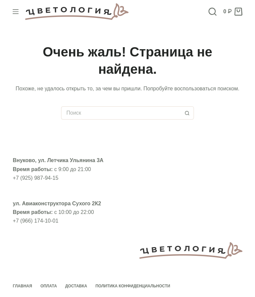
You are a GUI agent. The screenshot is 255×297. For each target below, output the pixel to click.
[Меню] (16, 12)
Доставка (76, 286)
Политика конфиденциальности (132, 286)
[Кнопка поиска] (187, 113)
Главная (22, 286)
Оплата (49, 286)
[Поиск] (212, 12)
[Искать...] (121, 113)
